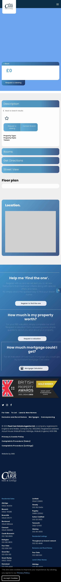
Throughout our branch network (44, 541)
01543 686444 (7, 524)
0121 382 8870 (7, 542)
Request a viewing (13, 82)
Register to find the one (26, 303)
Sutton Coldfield (38, 517)
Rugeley (35, 511)
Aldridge (5, 503)
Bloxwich (5, 509)
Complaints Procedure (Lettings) (17, 446)
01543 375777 (7, 518)
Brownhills (5, 515)
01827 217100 (37, 526)
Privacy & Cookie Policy (13, 437)
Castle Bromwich (8, 533)
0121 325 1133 (6, 554)
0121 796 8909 (7, 536)
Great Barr (6, 552)
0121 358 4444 (7, 567)
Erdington (5, 540)
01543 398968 (7, 530)
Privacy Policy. (23, 573)
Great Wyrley (7, 558)
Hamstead (5, 564)
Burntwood (6, 521)
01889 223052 (37, 513)
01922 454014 (7, 506)
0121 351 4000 (37, 532)
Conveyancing (48, 417)
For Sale (5, 413)
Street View (11, 174)
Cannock (5, 527)
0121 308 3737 (7, 548)
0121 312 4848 (37, 543)
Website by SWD (8, 454)
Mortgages (34, 417)
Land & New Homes (28, 413)
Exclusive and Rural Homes (14, 417)
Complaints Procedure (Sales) (16, 441)
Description (11, 108)
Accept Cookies (10, 578)
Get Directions (13, 165)
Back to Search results (14, 115)
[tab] (30, 108)
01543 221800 (37, 501)
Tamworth (36, 523)
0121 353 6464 (37, 507)
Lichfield (35, 499)
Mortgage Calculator (38, 368)
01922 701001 (6, 560)
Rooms (8, 156)
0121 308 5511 (37, 555)
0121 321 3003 (37, 519)
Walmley (35, 529)
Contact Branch (29, 131)
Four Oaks (5, 546)
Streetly (35, 505)
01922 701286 (7, 512)
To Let (14, 413)
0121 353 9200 (37, 567)
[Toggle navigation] (57, 4)
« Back (6, 63)
